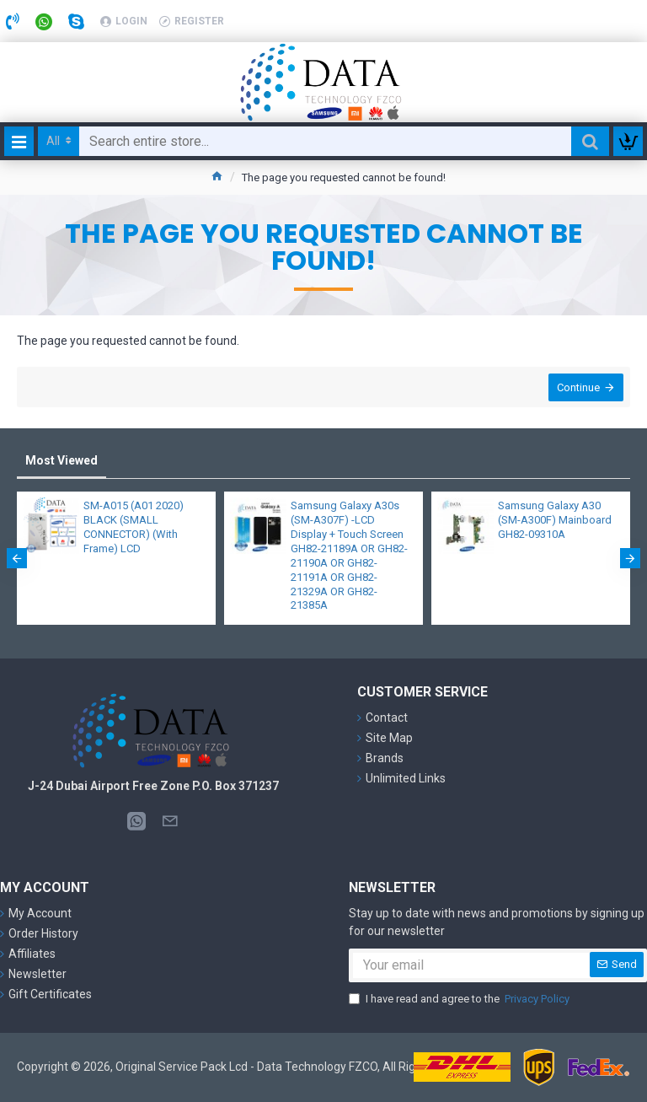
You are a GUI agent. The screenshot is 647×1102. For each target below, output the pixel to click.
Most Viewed (61, 460)
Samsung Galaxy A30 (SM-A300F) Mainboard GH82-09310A (555, 520)
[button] (17, 559)
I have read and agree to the (460, 999)
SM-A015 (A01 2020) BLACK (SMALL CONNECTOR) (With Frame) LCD (133, 528)
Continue (576, 389)
